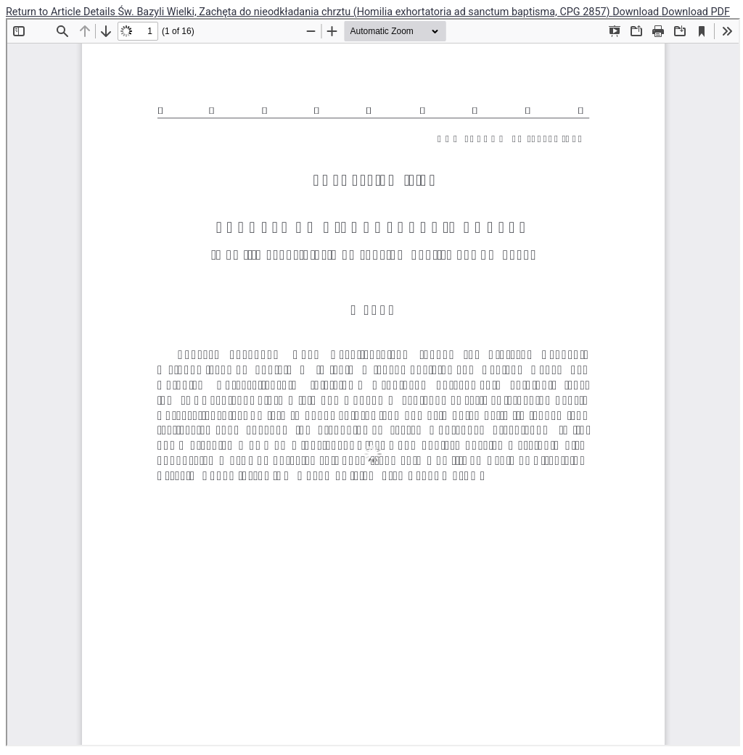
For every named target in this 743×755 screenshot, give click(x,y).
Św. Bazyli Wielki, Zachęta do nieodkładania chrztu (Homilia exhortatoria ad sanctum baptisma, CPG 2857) (365, 12)
